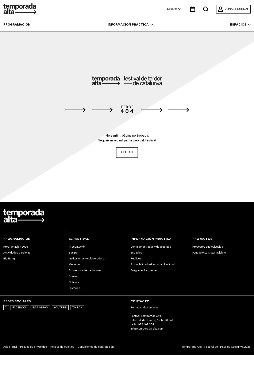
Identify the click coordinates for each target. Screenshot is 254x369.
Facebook (19, 307)
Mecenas (74, 264)
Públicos (136, 258)
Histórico (74, 288)
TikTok (77, 307)
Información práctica (130, 24)
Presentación (77, 247)
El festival (79, 239)
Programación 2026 (15, 247)
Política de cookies (62, 347)
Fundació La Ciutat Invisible (209, 252)
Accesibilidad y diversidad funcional (153, 264)
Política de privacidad (33, 347)
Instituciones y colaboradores (87, 258)
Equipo (73, 252)
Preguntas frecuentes (144, 270)
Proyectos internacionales (85, 270)
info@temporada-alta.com (147, 329)
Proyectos (202, 239)
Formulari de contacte (144, 307)
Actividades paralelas (16, 252)
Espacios (240, 24)
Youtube (60, 307)
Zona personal (233, 9)
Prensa (73, 276)
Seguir (127, 152)
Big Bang (9, 258)
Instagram (40, 307)
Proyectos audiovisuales (207, 247)
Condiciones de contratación (96, 347)
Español (174, 8)
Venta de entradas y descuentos (151, 247)
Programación (16, 24)
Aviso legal (10, 347)
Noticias (74, 282)
